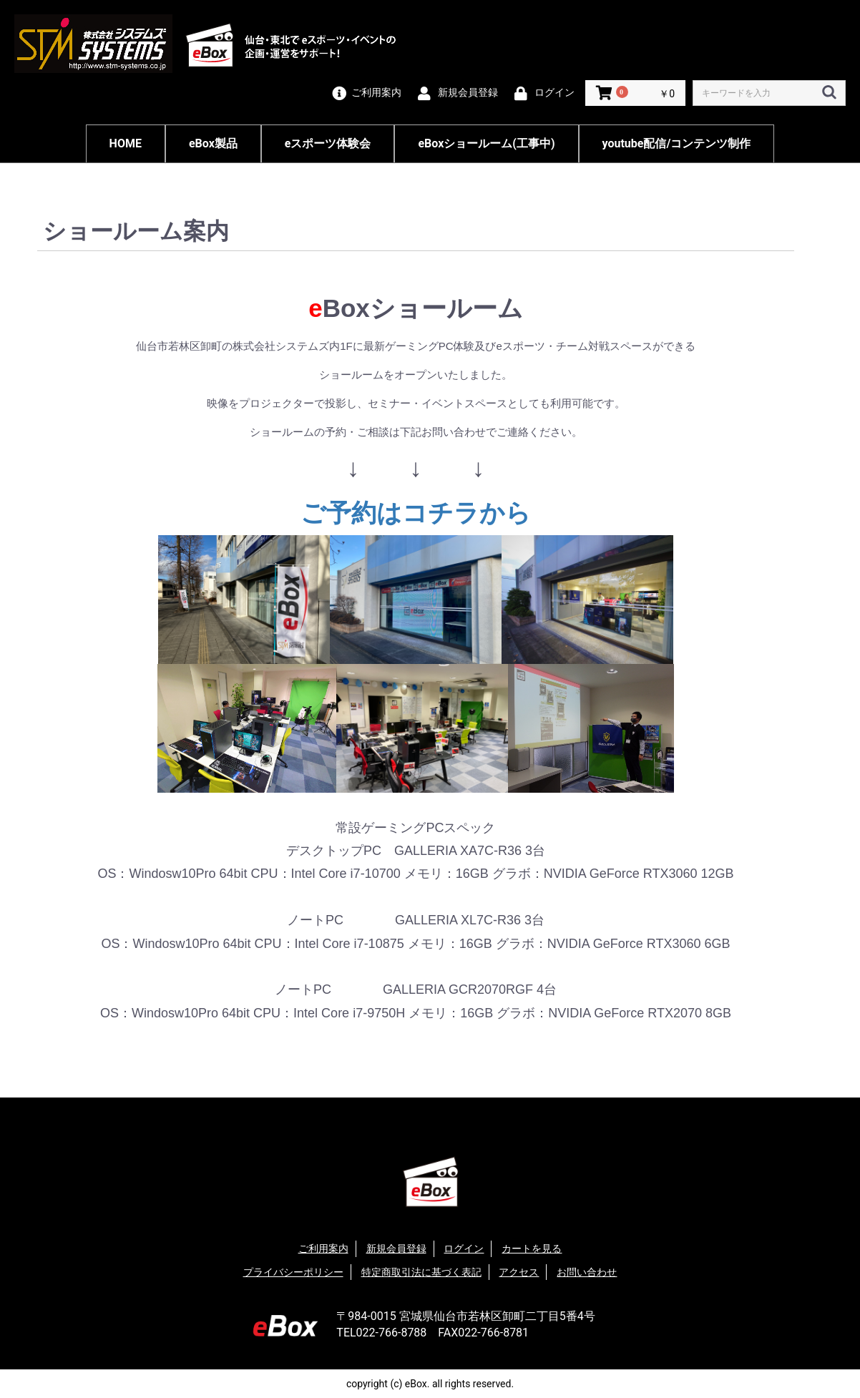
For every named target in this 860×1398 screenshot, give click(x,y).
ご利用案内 (323, 1248)
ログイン (464, 1248)
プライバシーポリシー (293, 1272)
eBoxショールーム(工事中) (486, 143)
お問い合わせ (587, 1272)
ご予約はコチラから (415, 513)
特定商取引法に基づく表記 (421, 1272)
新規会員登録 (396, 1248)
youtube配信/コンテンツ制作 (676, 143)
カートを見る (532, 1248)
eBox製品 (213, 143)
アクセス (519, 1272)
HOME (125, 143)
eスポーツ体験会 (328, 143)
